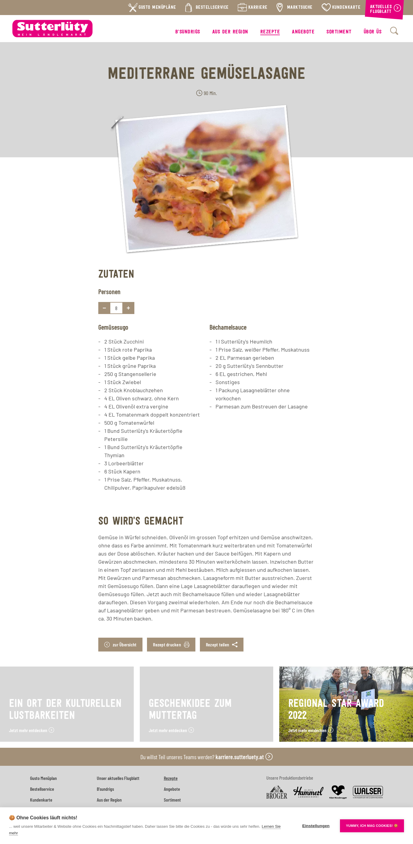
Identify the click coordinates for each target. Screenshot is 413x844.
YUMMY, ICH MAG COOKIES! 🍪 (372, 825)
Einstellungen (315, 826)
